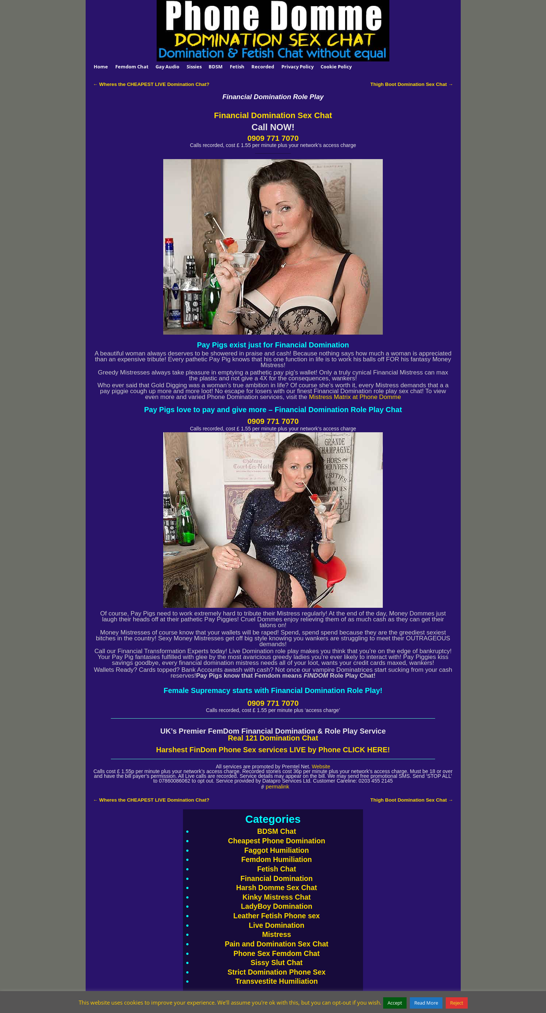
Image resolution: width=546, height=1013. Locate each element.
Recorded (262, 66)
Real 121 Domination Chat (273, 738)
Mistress (276, 934)
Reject (456, 1002)
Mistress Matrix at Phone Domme (355, 396)
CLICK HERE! (365, 750)
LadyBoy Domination (276, 906)
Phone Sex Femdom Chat (276, 953)
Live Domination (276, 925)
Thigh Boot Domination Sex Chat (411, 84)
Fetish (237, 66)
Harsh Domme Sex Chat (276, 888)
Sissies (194, 66)
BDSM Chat (276, 831)
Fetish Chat (276, 869)
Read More (426, 1002)
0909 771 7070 (273, 138)
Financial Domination (276, 878)
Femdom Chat (132, 66)
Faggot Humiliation (276, 850)
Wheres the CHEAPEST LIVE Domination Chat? (151, 84)
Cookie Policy (336, 66)
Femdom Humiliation (276, 859)
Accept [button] (395, 1002)
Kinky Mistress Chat (276, 897)
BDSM (215, 66)
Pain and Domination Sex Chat (276, 944)
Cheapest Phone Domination (276, 841)
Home (101, 66)
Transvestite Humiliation (276, 981)
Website (321, 766)
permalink (277, 787)
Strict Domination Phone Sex (277, 972)
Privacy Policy (297, 66)
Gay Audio (167, 66)
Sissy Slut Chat (277, 963)
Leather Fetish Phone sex (276, 916)
